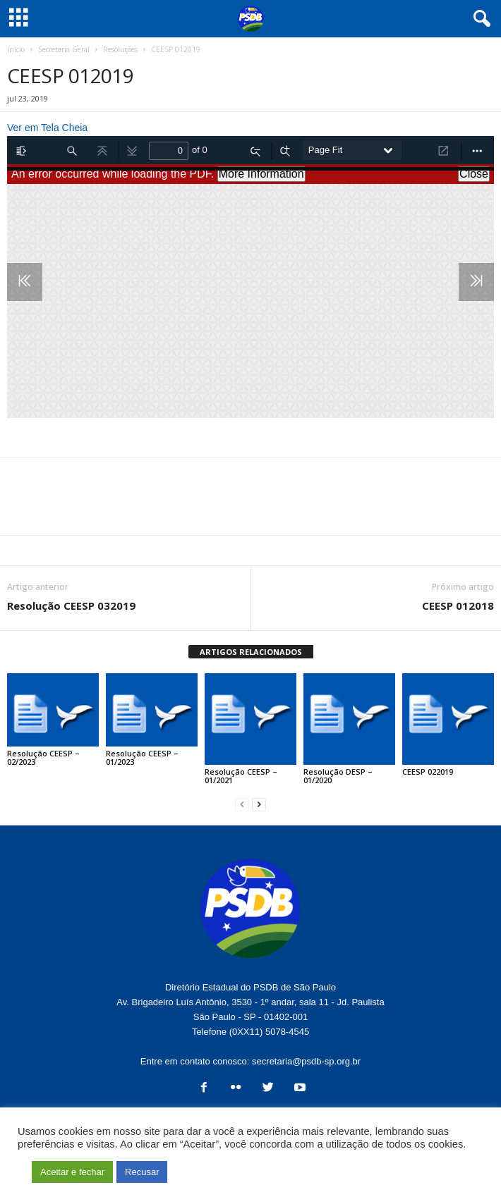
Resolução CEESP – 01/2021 (241, 775)
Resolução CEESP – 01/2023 (142, 757)
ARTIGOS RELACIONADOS (251, 651)
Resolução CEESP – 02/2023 (43, 757)
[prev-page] (242, 804)
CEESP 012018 (458, 605)
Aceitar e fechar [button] (72, 1172)
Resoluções (120, 49)
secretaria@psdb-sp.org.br (306, 1061)
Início (16, 49)
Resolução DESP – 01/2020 (338, 775)
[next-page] (259, 804)
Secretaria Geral (64, 49)
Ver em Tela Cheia (47, 127)
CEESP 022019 (427, 771)
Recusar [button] (142, 1172)
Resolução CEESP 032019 (71, 605)
